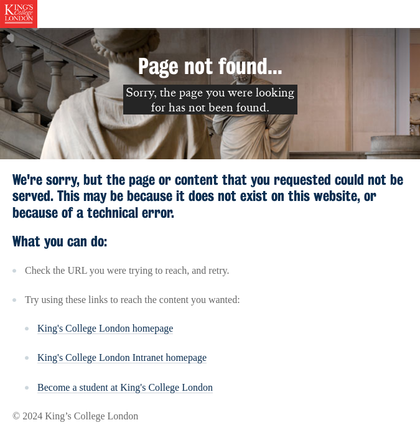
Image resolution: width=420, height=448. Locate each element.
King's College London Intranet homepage (122, 357)
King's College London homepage (105, 328)
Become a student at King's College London (125, 387)
